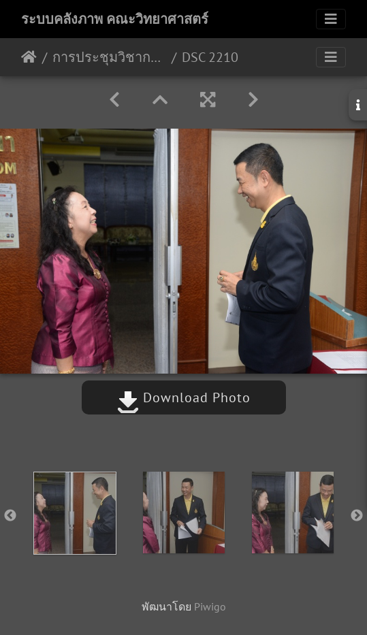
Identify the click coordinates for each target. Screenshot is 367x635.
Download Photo (184, 397)
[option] (74, 513)
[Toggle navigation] (331, 19)
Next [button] (357, 516)
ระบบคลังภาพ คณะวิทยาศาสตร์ (114, 19)
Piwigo (210, 606)
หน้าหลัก (29, 57)
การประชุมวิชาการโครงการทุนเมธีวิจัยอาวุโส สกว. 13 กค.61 (109, 57)
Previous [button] (10, 516)
